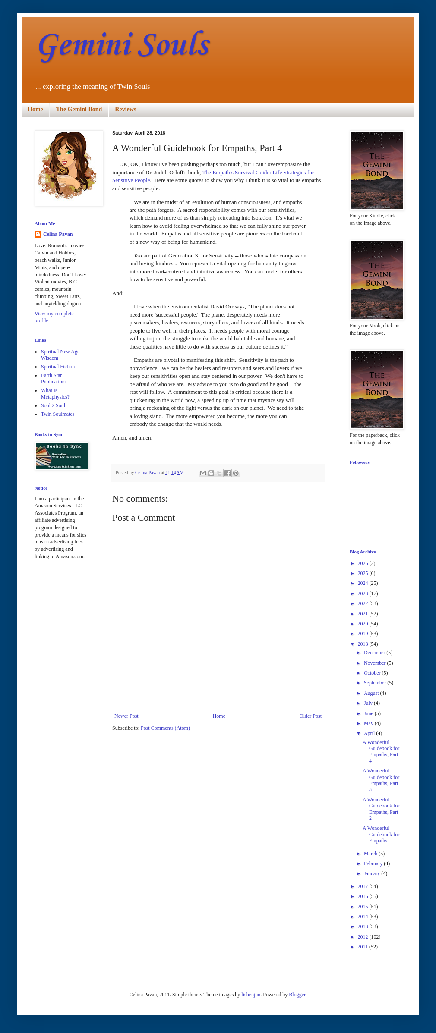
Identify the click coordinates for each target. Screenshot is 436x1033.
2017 (364, 886)
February (374, 863)
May (369, 723)
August (372, 693)
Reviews (125, 109)
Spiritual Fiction (58, 367)
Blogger (297, 995)
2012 (364, 937)
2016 (364, 896)
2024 (364, 583)
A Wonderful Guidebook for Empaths (381, 834)
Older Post (311, 716)
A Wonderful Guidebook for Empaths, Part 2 (381, 809)
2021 (364, 614)
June (369, 713)
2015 (364, 907)
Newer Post (126, 716)
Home (35, 109)
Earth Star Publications (53, 378)
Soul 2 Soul (53, 405)
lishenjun (250, 995)
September (375, 683)
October (373, 673)
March (371, 854)
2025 (364, 573)
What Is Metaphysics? (55, 393)
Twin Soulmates (58, 414)
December (375, 653)
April (370, 733)
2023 (364, 593)
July (369, 703)
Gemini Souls (121, 45)
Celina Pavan (58, 234)
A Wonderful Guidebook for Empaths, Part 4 (381, 751)
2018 (364, 644)
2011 (364, 947)
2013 (364, 926)
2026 (364, 563)
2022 (364, 603)
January (372, 873)
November (375, 663)
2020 (364, 624)
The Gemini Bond (79, 109)
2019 (364, 634)
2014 (364, 917)
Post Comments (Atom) (165, 728)
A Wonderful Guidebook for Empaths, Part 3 (381, 780)
